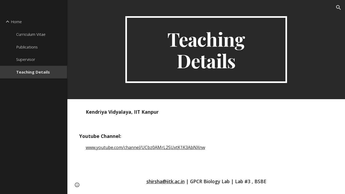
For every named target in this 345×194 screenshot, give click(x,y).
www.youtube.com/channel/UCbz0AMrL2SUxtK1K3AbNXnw (145, 147)
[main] (206, 49)
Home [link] (16, 21)
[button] (338, 7)
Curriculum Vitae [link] (31, 34)
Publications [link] (27, 47)
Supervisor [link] (25, 59)
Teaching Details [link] (33, 72)
